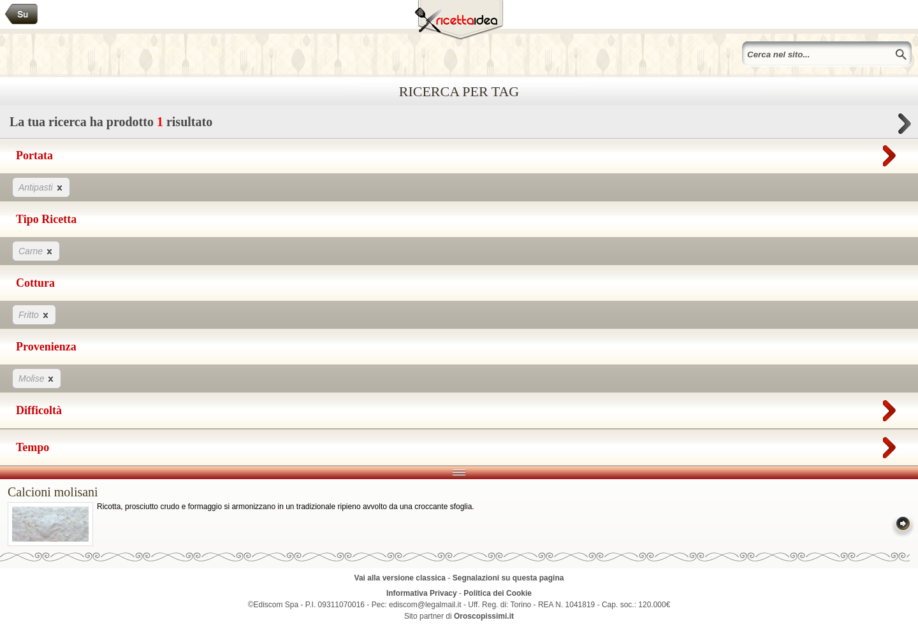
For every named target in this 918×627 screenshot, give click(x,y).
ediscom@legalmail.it (425, 604)
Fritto (34, 314)
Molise (36, 378)
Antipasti (41, 187)
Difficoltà (459, 408)
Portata (459, 153)
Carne (36, 250)
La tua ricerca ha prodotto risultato (459, 125)
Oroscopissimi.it (484, 616)
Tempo (459, 444)
